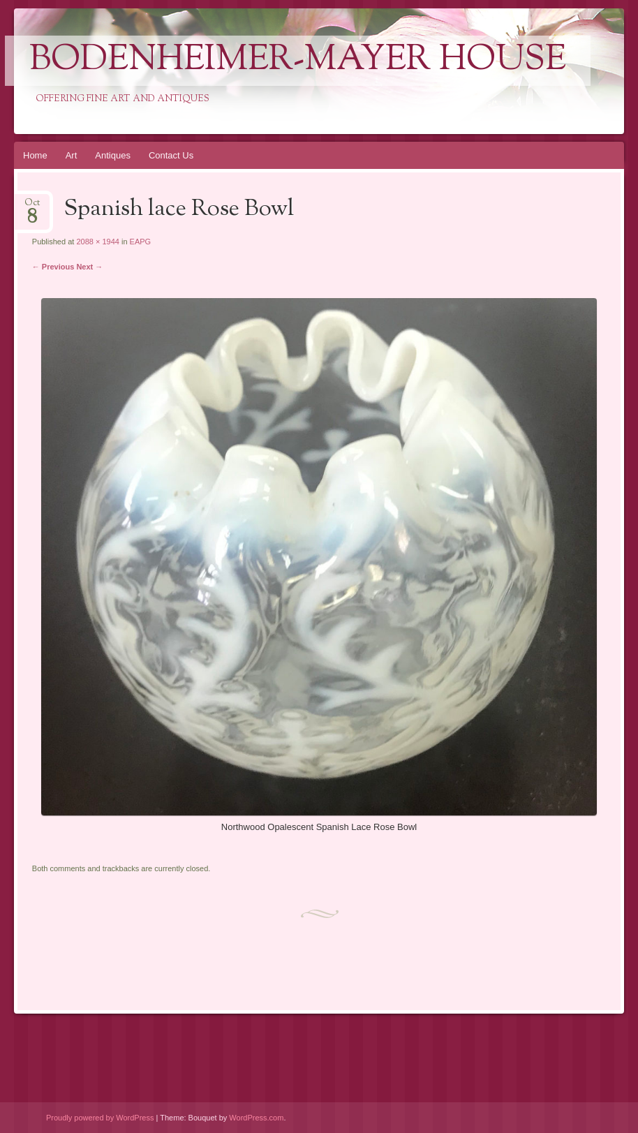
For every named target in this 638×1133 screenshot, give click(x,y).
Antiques (113, 155)
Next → (89, 266)
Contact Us (171, 155)
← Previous (53, 266)
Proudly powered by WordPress (100, 1117)
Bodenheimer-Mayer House (297, 61)
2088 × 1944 (97, 241)
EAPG (140, 241)
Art (71, 155)
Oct (32, 207)
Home (35, 155)
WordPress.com (256, 1117)
